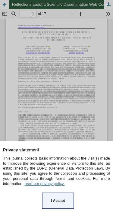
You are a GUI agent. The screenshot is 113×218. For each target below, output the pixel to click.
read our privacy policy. (45, 183)
